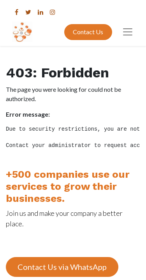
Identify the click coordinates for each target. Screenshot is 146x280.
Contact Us (88, 31)
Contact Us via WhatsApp (62, 266)
